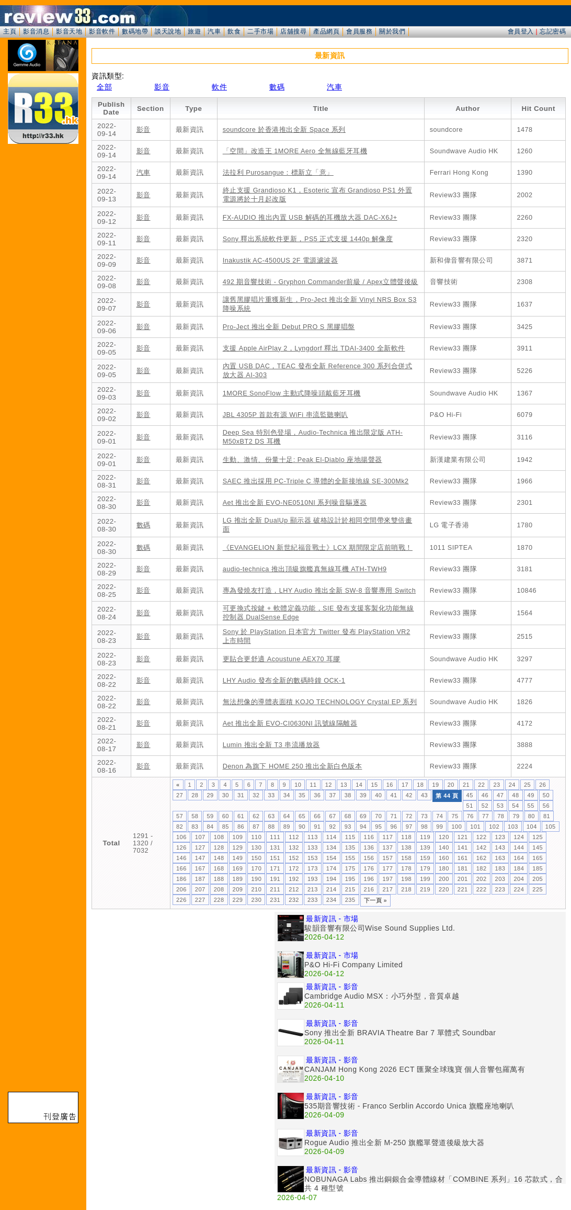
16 (389, 785)
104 (532, 826)
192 (294, 879)
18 (420, 785)
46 (485, 795)
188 (219, 879)
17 (405, 785)
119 (425, 837)
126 (181, 847)
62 (256, 816)
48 (515, 795)
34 (286, 795)
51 (469, 805)
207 (200, 889)
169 (238, 868)
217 (387, 889)
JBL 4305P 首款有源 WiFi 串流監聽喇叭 (285, 415)
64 (286, 816)
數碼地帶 (135, 31)
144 (518, 847)
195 (350, 879)
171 (275, 868)
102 (494, 826)
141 (463, 847)
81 (546, 816)
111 (275, 837)
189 (238, 879)
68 (348, 816)
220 (444, 889)
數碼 (276, 87)
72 (409, 816)
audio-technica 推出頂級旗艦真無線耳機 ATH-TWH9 (305, 569)
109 (238, 837)
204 (518, 879)
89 (286, 826)
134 (331, 847)
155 (350, 858)
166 (181, 868)
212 (294, 889)
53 (500, 805)
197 (387, 879)
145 (537, 847)
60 (225, 816)
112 (294, 837)
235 (350, 900)
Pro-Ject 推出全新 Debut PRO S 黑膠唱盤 (289, 327)
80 (531, 816)
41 (393, 795)
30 (225, 795)
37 (332, 795)
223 (500, 889)
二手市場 (260, 31)
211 (275, 889)
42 (409, 795)
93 (348, 826)
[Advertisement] (183, 985)
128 (219, 847)
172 (294, 868)
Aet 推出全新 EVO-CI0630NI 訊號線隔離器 (290, 723)
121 (463, 837)
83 (194, 826)
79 (515, 816)
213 (312, 889)
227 (200, 900)
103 (513, 826)
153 (312, 858)
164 (518, 858)
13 (343, 785)
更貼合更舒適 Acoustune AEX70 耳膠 (281, 659)
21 (466, 785)
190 (256, 879)
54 (515, 805)
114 (331, 837)
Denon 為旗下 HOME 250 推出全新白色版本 (292, 766)
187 (200, 879)
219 (425, 889)
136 (369, 847)
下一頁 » (375, 900)
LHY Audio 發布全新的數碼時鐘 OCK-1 (284, 680)
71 (393, 816)
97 (409, 826)
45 (469, 795)
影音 (161, 87)
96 (393, 826)
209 (238, 889)
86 (240, 826)
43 (424, 795)
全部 (104, 87)
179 (425, 868)
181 (463, 868)
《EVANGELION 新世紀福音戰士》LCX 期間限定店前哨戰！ (318, 547)
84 (210, 826)
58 (194, 816)
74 (439, 816)
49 (531, 795)
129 (238, 847)
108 (219, 837)
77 (485, 816)
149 (238, 858)
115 (350, 837)
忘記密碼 (553, 31)
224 (518, 889)
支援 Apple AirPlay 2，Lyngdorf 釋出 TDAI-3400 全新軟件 (314, 348)
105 (550, 826)
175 (350, 868)
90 (302, 826)
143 (500, 847)
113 (312, 837)
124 (518, 837)
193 (312, 879)
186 (181, 879)
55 (531, 805)
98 (424, 826)
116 (369, 837)
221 (463, 889)
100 (456, 826)
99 (439, 826)
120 (444, 837)
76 (470, 816)
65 (302, 816)
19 (435, 785)
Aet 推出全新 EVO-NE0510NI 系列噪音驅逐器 (295, 502)
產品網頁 (326, 31)
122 (481, 837)
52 (485, 805)
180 (444, 868)
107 (200, 837)
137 (387, 847)
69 (363, 816)
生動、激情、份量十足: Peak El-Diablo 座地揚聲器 (302, 459)
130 (256, 847)
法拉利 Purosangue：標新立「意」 (278, 172)
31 (240, 795)
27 (179, 795)
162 (481, 858)
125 (537, 837)
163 (500, 858)
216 (369, 889)
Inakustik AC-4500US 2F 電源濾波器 (280, 260)
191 (275, 879)
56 (546, 805)
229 (238, 900)
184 (518, 868)
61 (240, 816)
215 (350, 889)
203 (500, 879)
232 (294, 900)
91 (317, 826)
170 (256, 868)
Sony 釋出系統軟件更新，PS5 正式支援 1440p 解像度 (308, 239)
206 (181, 889)
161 (463, 858)
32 (256, 795)
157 (387, 858)
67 (332, 816)
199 (425, 879)
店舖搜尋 (293, 31)
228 (219, 900)
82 (179, 826)
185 (537, 868)
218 (406, 889)
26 (542, 785)
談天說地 (168, 31)
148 (219, 858)
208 (219, 889)
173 (312, 868)
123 (500, 837)
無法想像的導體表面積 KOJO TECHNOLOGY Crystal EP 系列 (320, 702)
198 (406, 879)
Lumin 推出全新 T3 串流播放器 (271, 745)
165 (537, 858)
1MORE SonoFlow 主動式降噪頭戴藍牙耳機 (292, 393)
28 (194, 795)
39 (363, 795)
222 (481, 889)
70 (378, 816)
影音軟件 (102, 31)
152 (294, 858)
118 (406, 837)
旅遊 (194, 31)
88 (271, 826)
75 (454, 816)
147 (200, 858)
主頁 (9, 31)
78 (500, 816)
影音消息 (36, 31)
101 (475, 826)
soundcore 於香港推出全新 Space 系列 (284, 129)
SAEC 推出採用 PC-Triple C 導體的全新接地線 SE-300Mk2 (316, 481)
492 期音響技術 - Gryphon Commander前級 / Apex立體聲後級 (320, 282)
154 (331, 858)
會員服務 (359, 31)
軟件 (219, 87)
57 (179, 816)
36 (317, 795)
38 (348, 795)
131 (275, 847)
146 (181, 858)
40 (378, 795)
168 (219, 868)
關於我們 (392, 31)
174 (331, 868)
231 (275, 900)
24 (512, 785)
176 (369, 868)
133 (312, 847)
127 (200, 847)
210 (256, 889)
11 (313, 785)
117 (387, 837)
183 (500, 868)
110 (256, 837)
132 (294, 847)
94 (363, 826)
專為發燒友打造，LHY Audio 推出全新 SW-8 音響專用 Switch (319, 590)
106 (181, 837)
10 (297, 785)
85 (225, 826)
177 (387, 868)
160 (444, 858)
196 (369, 879)
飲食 (234, 31)
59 (210, 816)
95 (378, 826)
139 (425, 847)
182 (481, 868)
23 (496, 785)
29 (210, 795)
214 (331, 889)
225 (537, 889)
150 (256, 858)
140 (444, 847)
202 (481, 879)
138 (406, 847)
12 (328, 785)
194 (331, 879)
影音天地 (69, 31)
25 (527, 785)
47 (500, 795)
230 (256, 900)
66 (317, 816)
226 (181, 900)
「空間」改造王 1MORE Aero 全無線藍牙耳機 (295, 151)
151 (275, 858)
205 (537, 879)
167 (200, 868)
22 (481, 785)
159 (425, 858)
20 (451, 785)
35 (302, 795)
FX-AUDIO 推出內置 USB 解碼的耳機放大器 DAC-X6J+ (310, 217)
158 (406, 858)
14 (359, 785)
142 (481, 847)
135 (350, 847)
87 (256, 826)
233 (312, 900)
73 (424, 816)
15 (374, 785)
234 (331, 900)
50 (546, 795)
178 (406, 868)
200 (444, 879)
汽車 (214, 31)
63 (271, 816)
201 (463, 879)
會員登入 (521, 31)
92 (332, 826)
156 (369, 858)
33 (271, 795)
